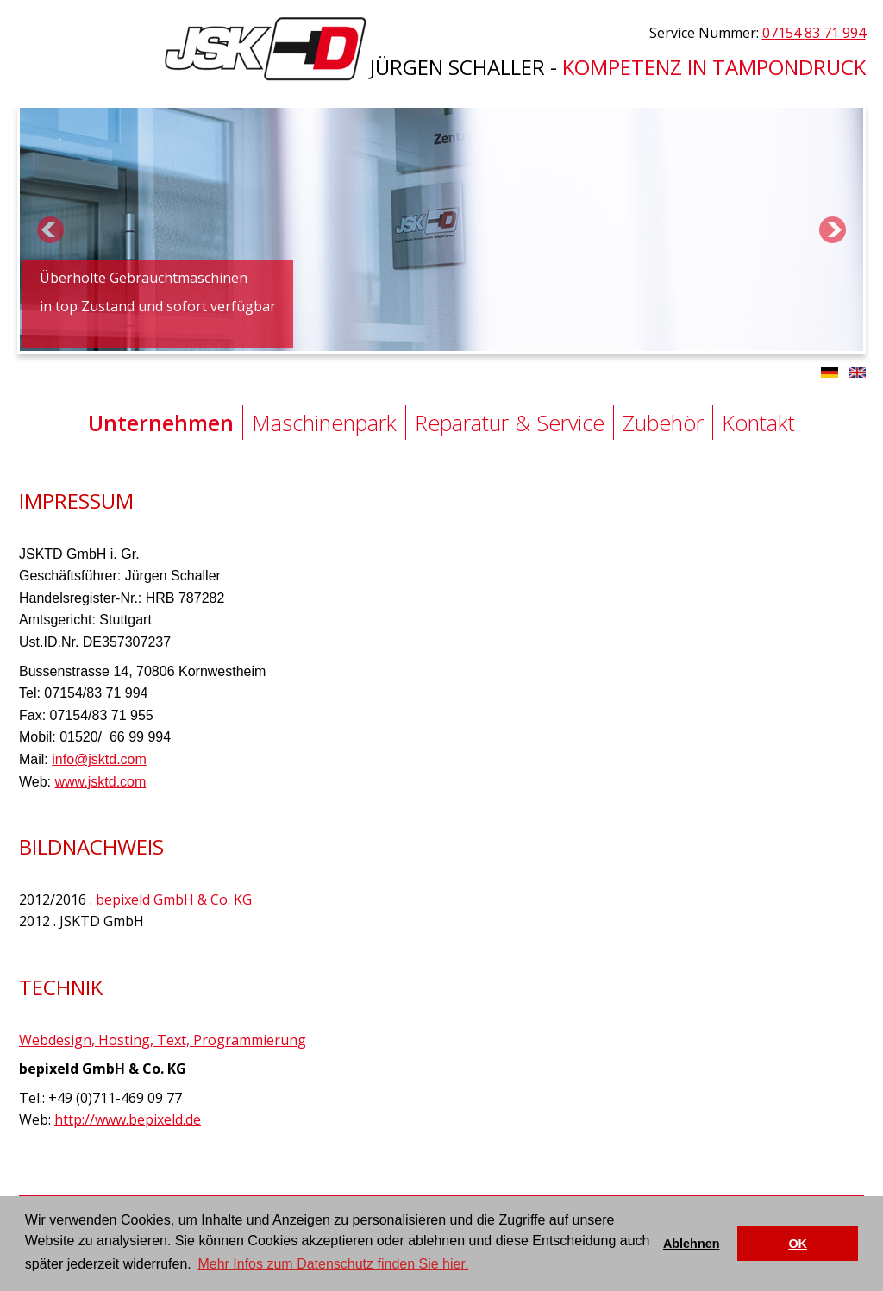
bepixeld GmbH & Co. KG (174, 899)
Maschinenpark (324, 422)
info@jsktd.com (99, 759)
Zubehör (663, 422)
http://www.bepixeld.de (127, 1119)
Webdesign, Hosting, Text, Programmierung (162, 1040)
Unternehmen (161, 422)
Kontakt (758, 422)
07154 (814, 32)
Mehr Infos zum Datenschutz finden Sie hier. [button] (332, 1264)
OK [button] (797, 1243)
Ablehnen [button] (691, 1243)
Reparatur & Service (509, 422)
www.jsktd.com (101, 781)
